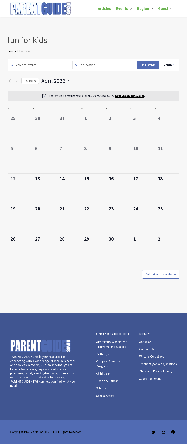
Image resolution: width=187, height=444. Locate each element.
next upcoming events (129, 95)
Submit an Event (150, 378)
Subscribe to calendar (159, 274)
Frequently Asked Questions (158, 364)
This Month (30, 80)
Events (122, 8)
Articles (104, 8)
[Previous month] (10, 81)
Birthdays (102, 354)
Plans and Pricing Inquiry (155, 371)
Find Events (148, 65)
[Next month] (17, 81)
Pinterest (173, 432)
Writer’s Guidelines (151, 356)
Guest (163, 8)
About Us (145, 342)
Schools (101, 388)
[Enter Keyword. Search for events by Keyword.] (40, 65)
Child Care (103, 373)
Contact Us (146, 349)
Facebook (145, 432)
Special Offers (105, 396)
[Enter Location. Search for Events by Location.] (105, 65)
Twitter (154, 432)
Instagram (163, 432)
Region (143, 8)
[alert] (93, 96)
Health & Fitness (107, 381)
